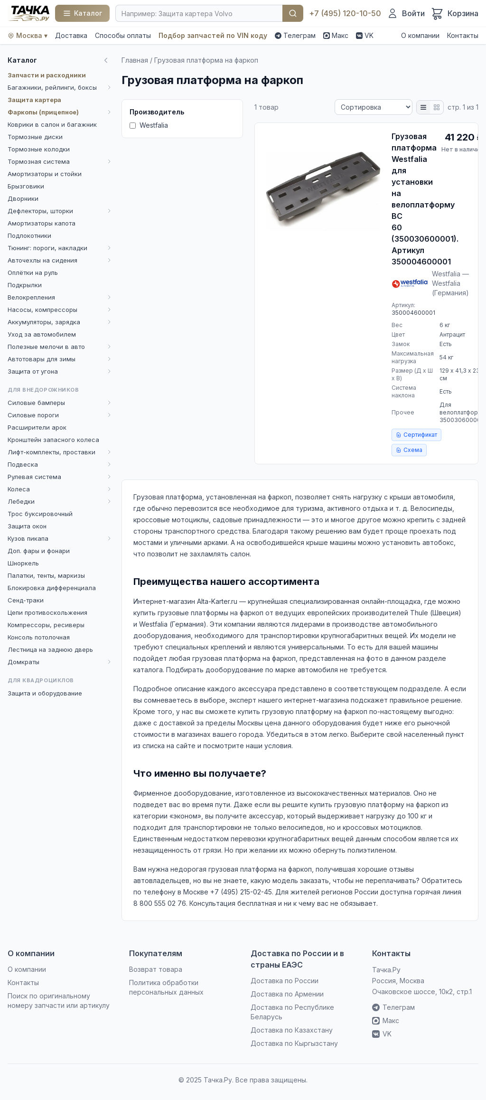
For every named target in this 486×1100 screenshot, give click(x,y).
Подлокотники (29, 235)
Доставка (71, 35)
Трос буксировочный (40, 513)
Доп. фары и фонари (39, 551)
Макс (335, 35)
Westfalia (149, 125)
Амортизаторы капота (41, 223)
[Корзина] (454, 13)
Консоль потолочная (39, 637)
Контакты (462, 35)
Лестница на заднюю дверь (50, 649)
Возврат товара (155, 969)
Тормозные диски (35, 137)
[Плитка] (436, 107)
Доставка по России (284, 981)
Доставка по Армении (287, 994)
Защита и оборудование (45, 693)
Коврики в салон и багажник (52, 124)
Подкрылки (25, 285)
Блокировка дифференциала (52, 588)
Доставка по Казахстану (292, 1030)
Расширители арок (37, 427)
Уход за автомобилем (42, 334)
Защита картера (34, 99)
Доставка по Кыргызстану (294, 1043)
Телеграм (295, 35)
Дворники (23, 198)
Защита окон (27, 526)
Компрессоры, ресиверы (46, 625)
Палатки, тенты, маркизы (46, 575)
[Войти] (406, 13)
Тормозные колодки (39, 149)
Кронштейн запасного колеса (53, 439)
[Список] (423, 107)
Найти (292, 13)
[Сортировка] (373, 107)
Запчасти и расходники (47, 75)
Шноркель (23, 563)
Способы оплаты (123, 35)
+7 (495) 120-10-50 (345, 13)
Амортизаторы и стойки (45, 174)
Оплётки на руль (33, 272)
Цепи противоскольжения (47, 612)
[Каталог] (82, 13)
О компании (420, 35)
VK (365, 35)
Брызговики (26, 186)
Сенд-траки (26, 600)
